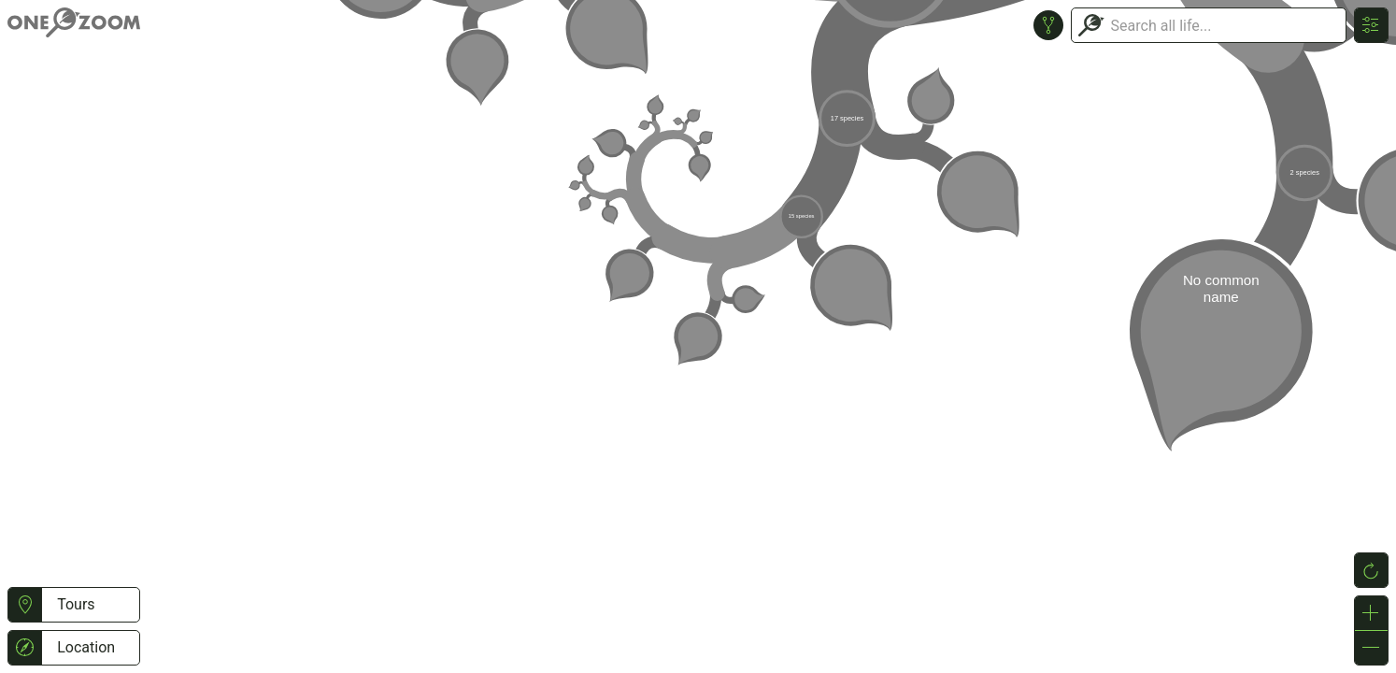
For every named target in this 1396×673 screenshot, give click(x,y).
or (698, 336)
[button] (24, 605)
